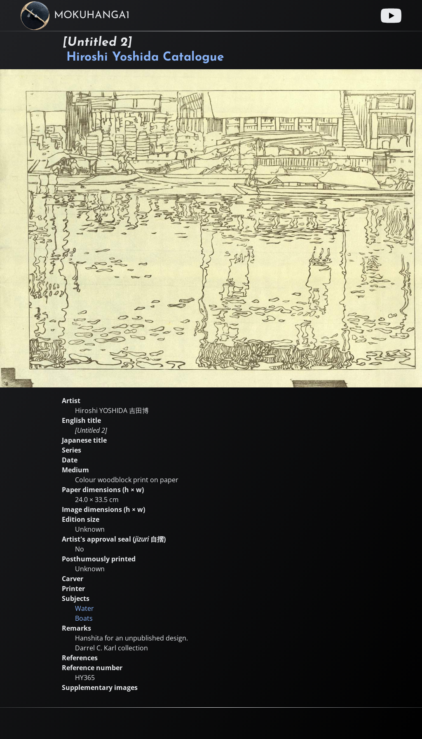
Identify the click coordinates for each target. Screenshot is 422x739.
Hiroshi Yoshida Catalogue (145, 57)
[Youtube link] (391, 15)
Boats (84, 618)
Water (84, 608)
